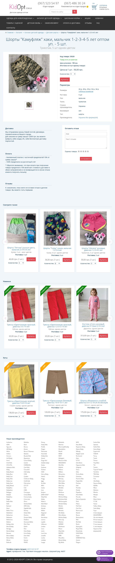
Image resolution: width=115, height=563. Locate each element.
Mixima (61, 522)
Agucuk (8, 447)
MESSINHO (62, 463)
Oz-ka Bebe (79, 474)
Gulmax (43, 467)
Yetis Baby (96, 508)
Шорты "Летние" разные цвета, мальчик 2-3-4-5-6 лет (21, 248)
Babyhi (8, 495)
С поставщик (97, 526)
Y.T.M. (95, 501)
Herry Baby (44, 474)
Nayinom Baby (80, 447)
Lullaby (43, 540)
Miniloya (61, 495)
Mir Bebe (61, 513)
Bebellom (9, 513)
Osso (77, 470)
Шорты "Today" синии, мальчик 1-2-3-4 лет (57, 249)
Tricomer (96, 476)
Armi (8, 460)
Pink (77, 501)
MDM (60, 454)
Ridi (77, 520)
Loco (42, 529)
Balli (7, 504)
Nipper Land (80, 454)
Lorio (42, 531)
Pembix (78, 488)
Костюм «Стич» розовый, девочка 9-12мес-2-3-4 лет (93, 325)
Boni (25, 445)
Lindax (43, 526)
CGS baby (27, 472)
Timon (95, 460)
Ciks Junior (27, 483)
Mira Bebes (62, 515)
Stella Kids (96, 447)
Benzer (8, 533)
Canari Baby (28, 460)
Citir (25, 488)
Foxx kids (44, 454)
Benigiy (8, 529)
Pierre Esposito (81, 499)
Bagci (8, 499)
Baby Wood (10, 485)
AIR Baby (9, 449)
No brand (79, 456)
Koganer (44, 513)
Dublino (26, 520)
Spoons (95, 445)
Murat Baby (62, 540)
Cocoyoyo (27, 492)
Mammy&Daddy (64, 447)
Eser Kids (27, 536)
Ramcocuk (79, 510)
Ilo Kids (43, 483)
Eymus (26, 540)
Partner (78, 483)
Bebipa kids (10, 524)
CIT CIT (26, 485)
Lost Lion (44, 533)
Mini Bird (61, 476)
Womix (95, 492)
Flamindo (44, 451)
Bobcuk (8, 542)
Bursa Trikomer (29, 451)
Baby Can (9, 476)
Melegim (61, 458)
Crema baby (28, 497)
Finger (43, 449)
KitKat (43, 510)
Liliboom (44, 524)
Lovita (43, 538)
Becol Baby (10, 526)
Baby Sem (9, 483)
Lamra (43, 520)
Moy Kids (61, 531)
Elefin (25, 526)
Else (25, 529)
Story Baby (96, 449)
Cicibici (26, 476)
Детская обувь (33, 23)
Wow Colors (97, 499)
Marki (60, 451)
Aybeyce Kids (10, 467)
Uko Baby (96, 481)
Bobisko (26, 442)
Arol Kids (9, 463)
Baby (8, 470)
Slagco (78, 542)
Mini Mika (62, 483)
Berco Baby (10, 536)
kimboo (43, 506)
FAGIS (26, 542)
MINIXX (61, 508)
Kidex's (43, 501)
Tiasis (95, 458)
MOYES (61, 533)
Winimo (95, 490)
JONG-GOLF (44, 495)
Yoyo (94, 510)
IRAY (42, 485)
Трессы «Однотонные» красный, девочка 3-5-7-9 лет (21, 325)
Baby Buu (9, 474)
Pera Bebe (79, 495)
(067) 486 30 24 (74, 3)
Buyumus (27, 458)
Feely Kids (44, 445)
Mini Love (62, 481)
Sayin (77, 536)
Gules (43, 465)
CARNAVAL (27, 465)
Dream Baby (28, 517)
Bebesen (9, 517)
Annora (8, 456)
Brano (26, 447)
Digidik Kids (27, 508)
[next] (110, 242)
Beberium (9, 515)
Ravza (78, 515)
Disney (26, 510)
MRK (60, 536)
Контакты (10, 28)
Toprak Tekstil (97, 470)
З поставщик (97, 513)
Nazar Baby (79, 449)
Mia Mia (61, 465)
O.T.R (77, 460)
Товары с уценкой (14, 23)
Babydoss (9, 490)
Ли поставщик (98, 517)
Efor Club (27, 524)
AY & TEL (9, 465)
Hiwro (43, 476)
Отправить (86, 159)
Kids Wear (44, 504)
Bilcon (8, 540)
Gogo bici (44, 460)
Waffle (95, 485)
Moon (60, 529)
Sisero (78, 540)
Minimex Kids (63, 499)
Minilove (61, 492)
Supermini (96, 451)
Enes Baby (27, 531)
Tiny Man (96, 463)
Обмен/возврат (51, 23)
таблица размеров (86, 91)
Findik (43, 447)
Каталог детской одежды (48, 18)
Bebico (8, 522)
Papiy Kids (79, 481)
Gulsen (43, 470)
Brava (26, 449)
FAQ (98, 23)
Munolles (61, 538)
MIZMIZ (61, 524)
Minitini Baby (63, 504)
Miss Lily (61, 520)
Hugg (43, 479)
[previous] (5, 242)
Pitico (77, 504)
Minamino (62, 474)
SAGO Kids (79, 533)
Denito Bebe (28, 504)
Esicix (25, 538)
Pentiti (78, 490)
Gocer (43, 458)
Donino (26, 515)
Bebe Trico (9, 510)
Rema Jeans (79, 517)
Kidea (43, 499)
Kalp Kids (44, 497)
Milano (61, 470)
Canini (26, 463)
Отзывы (88, 23)
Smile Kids (96, 442)
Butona (26, 454)
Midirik (61, 467)
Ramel (78, 513)
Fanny (43, 442)
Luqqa (43, 542)
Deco (25, 501)
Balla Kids (9, 501)
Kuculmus (44, 517)
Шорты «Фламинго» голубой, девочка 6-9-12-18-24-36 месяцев (93, 401)
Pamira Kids (80, 479)
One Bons (79, 463)
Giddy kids (44, 456)
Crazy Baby (27, 495)
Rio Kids (78, 522)
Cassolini (27, 470)
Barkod (8, 506)
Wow (94, 497)
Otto (77, 472)
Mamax (61, 445)
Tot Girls (96, 472)
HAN (42, 472)
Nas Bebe (79, 445)
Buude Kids (27, 456)
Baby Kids (9, 479)
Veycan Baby (97, 483)
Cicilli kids (27, 481)
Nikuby (78, 451)
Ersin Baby (27, 533)
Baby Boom (10, 472)
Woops (95, 495)
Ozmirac (78, 476)
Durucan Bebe (28, 522)
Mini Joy (61, 479)
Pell (77, 485)
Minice (61, 490)
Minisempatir (63, 501)
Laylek (43, 522)
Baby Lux (9, 481)
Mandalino (62, 449)
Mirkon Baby (63, 517)
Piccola (78, 497)
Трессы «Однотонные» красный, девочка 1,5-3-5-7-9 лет (57, 325)
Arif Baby (9, 458)
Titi (94, 465)
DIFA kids (27, 506)
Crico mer (27, 499)
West (95, 488)
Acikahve (9, 442)
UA (93, 3)
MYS (77, 442)
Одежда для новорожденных (19, 18)
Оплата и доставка (71, 23)
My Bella (61, 542)
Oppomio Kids (80, 465)
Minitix (61, 506)
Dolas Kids (27, 513)
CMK (25, 490)
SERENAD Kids (80, 538)
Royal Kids (79, 529)
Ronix (77, 524)
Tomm (95, 467)
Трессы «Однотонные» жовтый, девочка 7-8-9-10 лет (21, 402)
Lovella (43, 536)
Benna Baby (10, 531)
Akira (8, 451)
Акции (87, 18)
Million (61, 472)
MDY (60, 456)
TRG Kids (96, 474)
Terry (95, 456)
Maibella (61, 442)
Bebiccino (9, 520)
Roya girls (79, 526)
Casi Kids (27, 467)
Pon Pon (78, 508)
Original (78, 467)
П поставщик (97, 524)
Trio (94, 479)
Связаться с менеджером (105, 559)
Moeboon (62, 526)
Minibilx (61, 488)
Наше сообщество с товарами (106, 552)
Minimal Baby (63, 497)
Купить (31, 259)
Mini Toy (61, 485)
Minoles (61, 510)
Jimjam (43, 492)
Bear (8, 508)
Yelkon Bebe (97, 506)
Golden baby (45, 463)
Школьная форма (72, 18)
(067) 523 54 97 (48, 3)
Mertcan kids (63, 460)
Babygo (8, 492)
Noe (77, 458)
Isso (42, 490)
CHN (25, 474)
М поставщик (97, 520)
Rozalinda (79, 531)
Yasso (95, 504)
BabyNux (9, 497)
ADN (7, 445)
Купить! (65, 79)
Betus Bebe (10, 538)
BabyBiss (9, 488)
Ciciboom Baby (28, 479)
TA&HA (95, 454)
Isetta (43, 488)
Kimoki (43, 508)
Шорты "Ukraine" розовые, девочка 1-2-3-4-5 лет (93, 249)
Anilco (8, 454)
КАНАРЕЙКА (97, 515)
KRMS (43, 515)
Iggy (42, 481)
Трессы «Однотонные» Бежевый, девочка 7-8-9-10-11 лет (57, 401)
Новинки (99, 18)
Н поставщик (97, 522)
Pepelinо (79, 492)
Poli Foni (78, 506)
